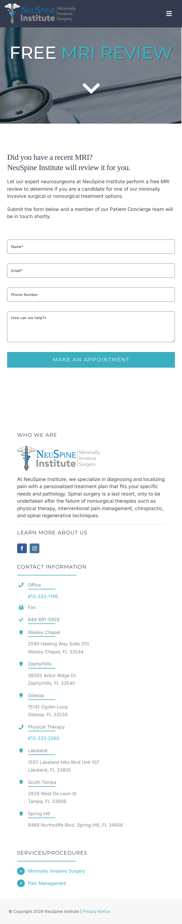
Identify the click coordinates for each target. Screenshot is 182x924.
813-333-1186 (43, 596)
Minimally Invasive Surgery (56, 871)
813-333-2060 (43, 738)
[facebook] (22, 548)
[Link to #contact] (91, 88)
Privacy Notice (96, 911)
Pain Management (47, 883)
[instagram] (34, 548)
